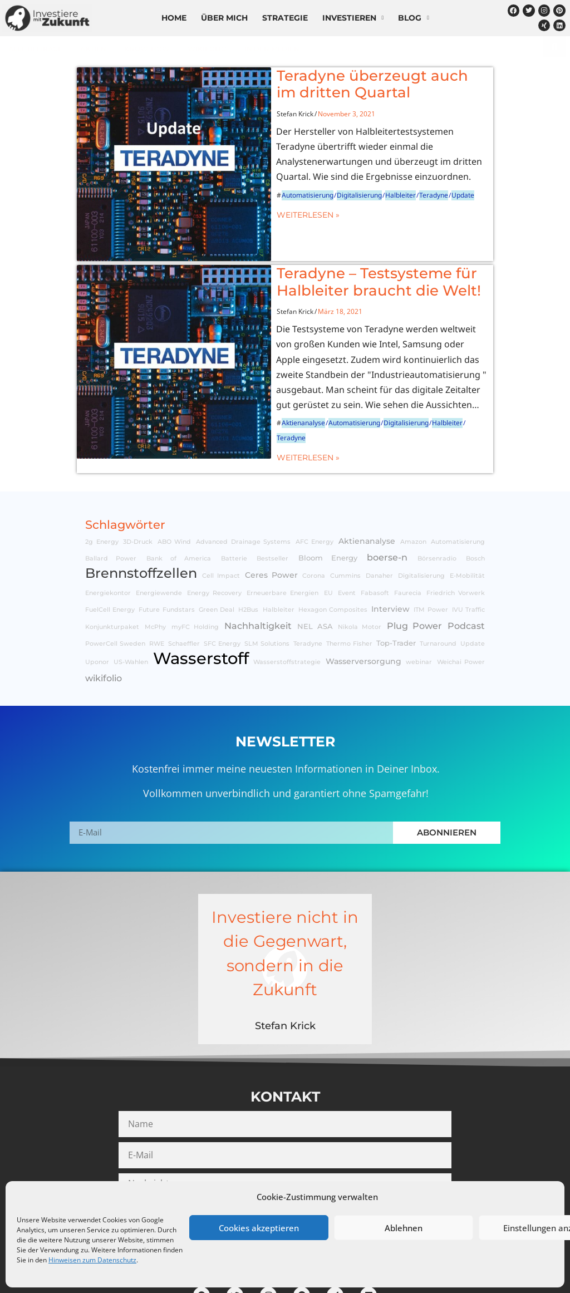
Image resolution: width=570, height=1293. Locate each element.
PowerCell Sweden (115, 587)
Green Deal (216, 553)
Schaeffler (184, 587)
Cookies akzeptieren (259, 1227)
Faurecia (407, 536)
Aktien (93, 49)
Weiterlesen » (259, 199)
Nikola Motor (359, 570)
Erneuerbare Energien (282, 536)
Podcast (466, 568)
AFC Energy (315, 485)
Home (173, 18)
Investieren (353, 18)
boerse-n (387, 500)
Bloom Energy (327, 501)
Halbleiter (352, 179)
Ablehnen (403, 1227)
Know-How (147, 49)
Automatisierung (259, 179)
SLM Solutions (266, 587)
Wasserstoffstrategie (287, 605)
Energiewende (159, 536)
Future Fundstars (166, 553)
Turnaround (438, 587)
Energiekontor (108, 536)
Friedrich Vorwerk (455, 536)
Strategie (285, 18)
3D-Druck (138, 485)
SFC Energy (222, 587)
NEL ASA (315, 570)
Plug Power (414, 568)
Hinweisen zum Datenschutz (92, 1260)
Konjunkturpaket (112, 570)
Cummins (345, 519)
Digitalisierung (310, 179)
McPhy (155, 570)
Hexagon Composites (332, 553)
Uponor (97, 605)
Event (347, 536)
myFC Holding (195, 570)
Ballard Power (110, 501)
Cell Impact (221, 519)
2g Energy (102, 485)
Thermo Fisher (349, 587)
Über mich (224, 18)
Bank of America (179, 501)
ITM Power (431, 553)
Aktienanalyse (255, 379)
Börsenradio (436, 501)
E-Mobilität (467, 519)
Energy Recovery (214, 536)
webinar (419, 605)
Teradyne (385, 179)
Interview (390, 553)
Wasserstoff (201, 602)
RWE (156, 587)
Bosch (475, 501)
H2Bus (248, 553)
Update (414, 179)
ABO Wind (174, 485)
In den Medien (271, 49)
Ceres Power (271, 519)
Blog (413, 18)
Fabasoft (375, 536)
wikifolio (207, 49)
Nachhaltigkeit (258, 568)
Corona (313, 519)
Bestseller (272, 501)
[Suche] (554, 46)
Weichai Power (461, 605)
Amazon (413, 485)
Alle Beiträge (35, 49)
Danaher (379, 519)
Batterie (234, 501)
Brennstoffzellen (141, 517)
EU (328, 536)
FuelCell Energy (110, 553)
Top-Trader (396, 586)
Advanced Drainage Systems (243, 485)
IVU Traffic (468, 553)
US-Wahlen (131, 605)
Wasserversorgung (363, 605)
